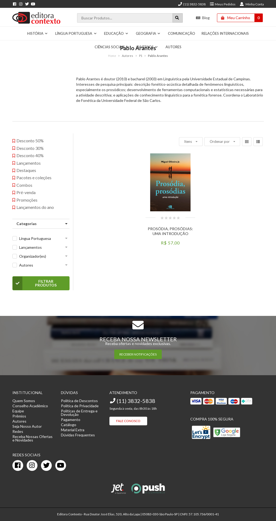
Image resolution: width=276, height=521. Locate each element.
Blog (203, 17)
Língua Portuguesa (76, 33)
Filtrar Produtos (35, 283)
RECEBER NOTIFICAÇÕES (138, 354)
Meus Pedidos (222, 4)
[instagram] (32, 465)
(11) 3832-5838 (192, 4)
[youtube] (60, 465)
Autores (26, 265)
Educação (116, 33)
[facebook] (17, 465)
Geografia (148, 33)
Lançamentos (30, 247)
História (37, 33)
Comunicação (181, 33)
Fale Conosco (128, 421)
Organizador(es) (32, 256)
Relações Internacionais (225, 33)
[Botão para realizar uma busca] (177, 18)
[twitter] (46, 465)
